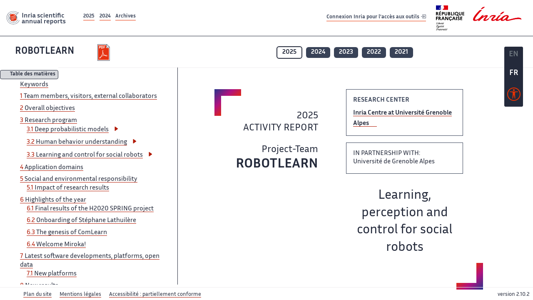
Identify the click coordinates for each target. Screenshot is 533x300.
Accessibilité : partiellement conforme (155, 294)
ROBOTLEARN (44, 51)
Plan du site (37, 294)
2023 (346, 52)
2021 (401, 52)
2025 (89, 16)
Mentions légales (80, 294)
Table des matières (32, 74)
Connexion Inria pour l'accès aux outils (376, 17)
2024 (105, 16)
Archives (125, 16)
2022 (374, 52)
